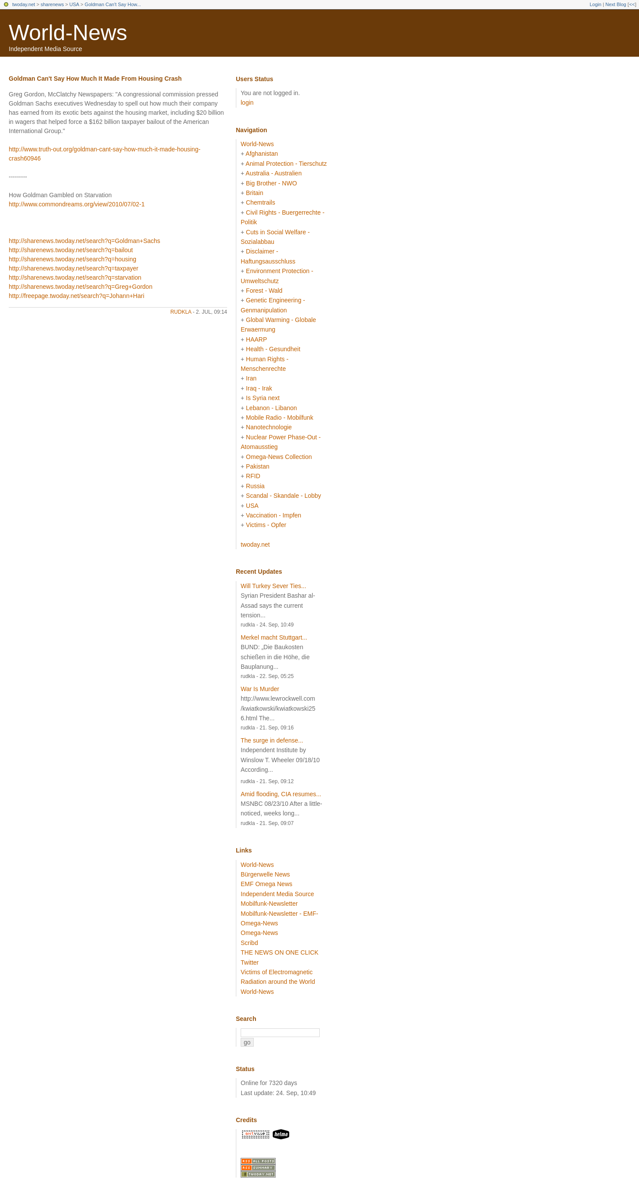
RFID (253, 476)
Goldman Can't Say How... (113, 4)
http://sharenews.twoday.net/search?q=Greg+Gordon (80, 286)
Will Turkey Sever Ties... (273, 585)
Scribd (249, 942)
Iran (251, 378)
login (247, 102)
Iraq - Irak (259, 388)
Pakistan (257, 466)
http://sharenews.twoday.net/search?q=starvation (75, 277)
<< (632, 4)
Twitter (250, 962)
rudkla (180, 312)
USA (74, 4)
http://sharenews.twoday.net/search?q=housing (72, 259)
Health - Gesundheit (273, 349)
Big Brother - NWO (271, 183)
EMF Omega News (266, 883)
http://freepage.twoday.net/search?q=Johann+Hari (76, 295)
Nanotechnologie (269, 427)
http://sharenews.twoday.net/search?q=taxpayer (73, 268)
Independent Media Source (277, 893)
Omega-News (259, 932)
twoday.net (23, 4)
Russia (255, 486)
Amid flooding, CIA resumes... (281, 794)
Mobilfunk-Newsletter (269, 903)
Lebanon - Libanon (271, 407)
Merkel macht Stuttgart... (274, 637)
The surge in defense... (272, 740)
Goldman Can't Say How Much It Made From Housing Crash (95, 78)
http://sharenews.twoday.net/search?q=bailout (71, 250)
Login (595, 4)
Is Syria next (263, 397)
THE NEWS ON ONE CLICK (279, 952)
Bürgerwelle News (265, 874)
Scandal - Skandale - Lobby (283, 495)
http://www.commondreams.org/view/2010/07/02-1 (77, 204)
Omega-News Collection (279, 456)
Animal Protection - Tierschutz (286, 163)
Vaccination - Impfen (273, 515)
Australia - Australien (273, 173)
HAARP (256, 339)
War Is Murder (260, 688)
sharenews (52, 4)
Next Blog (615, 4)
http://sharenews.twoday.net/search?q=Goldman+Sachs (84, 240)
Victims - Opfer (266, 524)
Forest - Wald (264, 290)
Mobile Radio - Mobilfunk (279, 417)
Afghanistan (261, 153)
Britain (254, 192)
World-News (68, 33)
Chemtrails (260, 202)
